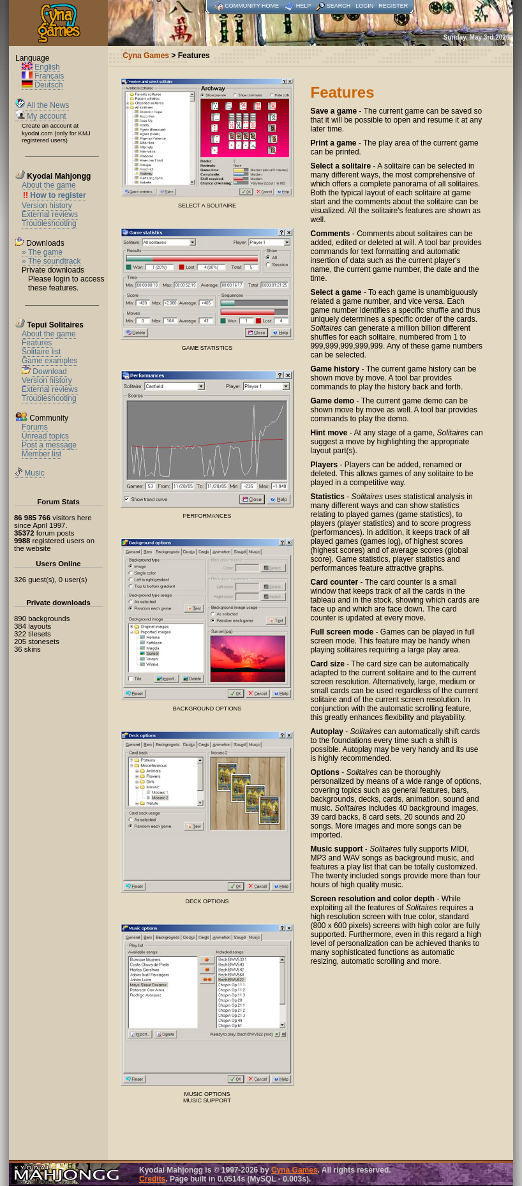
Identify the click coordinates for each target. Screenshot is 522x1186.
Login (364, 6)
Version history (47, 205)
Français (43, 75)
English (41, 67)
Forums (35, 427)
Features (37, 342)
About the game (49, 185)
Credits (152, 1179)
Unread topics (45, 436)
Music (30, 473)
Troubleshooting (49, 223)
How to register (58, 195)
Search (339, 6)
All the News (42, 105)
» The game (42, 252)
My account (40, 116)
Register (393, 6)
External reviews (50, 214)
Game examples (49, 360)
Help (303, 6)
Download (49, 371)
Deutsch (42, 84)
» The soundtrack (51, 261)
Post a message (49, 444)
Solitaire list (41, 351)
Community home (252, 6)
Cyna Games (294, 1170)
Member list (41, 453)
